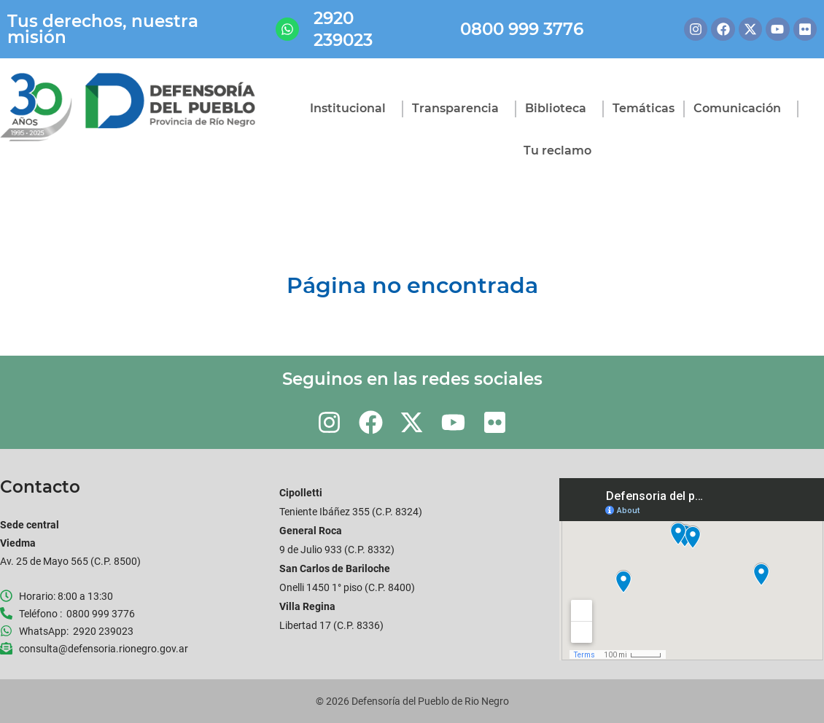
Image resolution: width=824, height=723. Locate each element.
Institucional (351, 108)
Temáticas (644, 108)
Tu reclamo (557, 150)
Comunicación (740, 108)
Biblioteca (559, 108)
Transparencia (459, 108)
